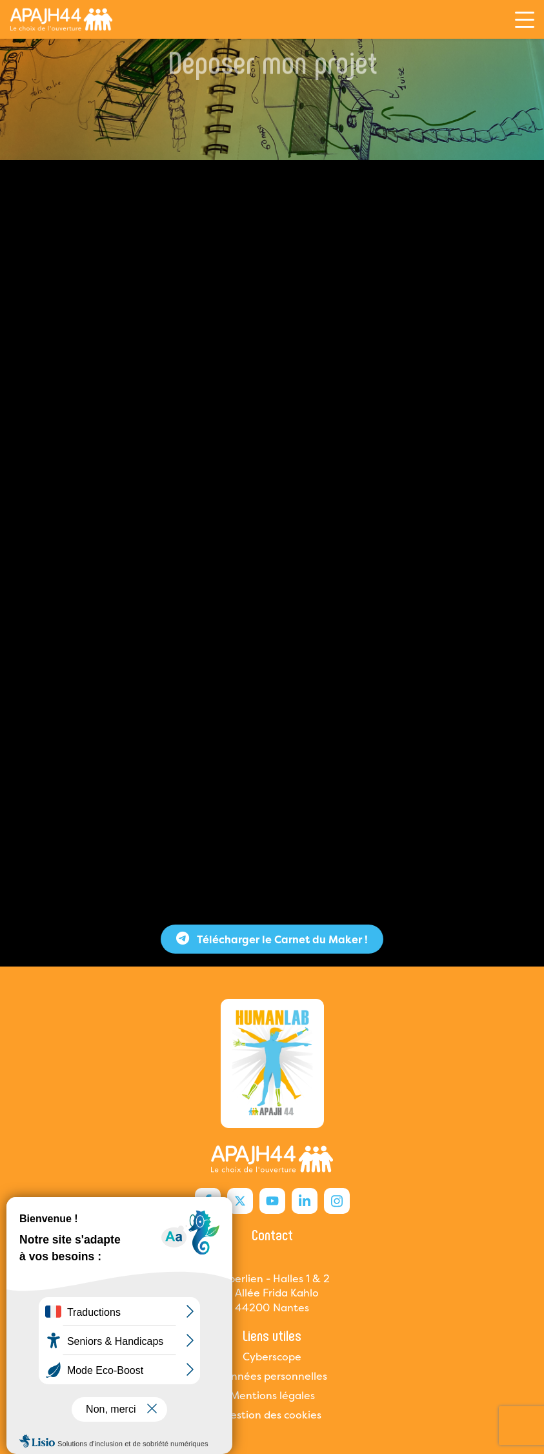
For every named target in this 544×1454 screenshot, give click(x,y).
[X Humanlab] (240, 1201)
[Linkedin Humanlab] (304, 1201)
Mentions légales (272, 1395)
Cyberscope (272, 1356)
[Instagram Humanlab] (337, 1201)
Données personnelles (272, 1376)
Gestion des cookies (272, 1415)
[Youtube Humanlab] (272, 1201)
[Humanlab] (61, 19)
